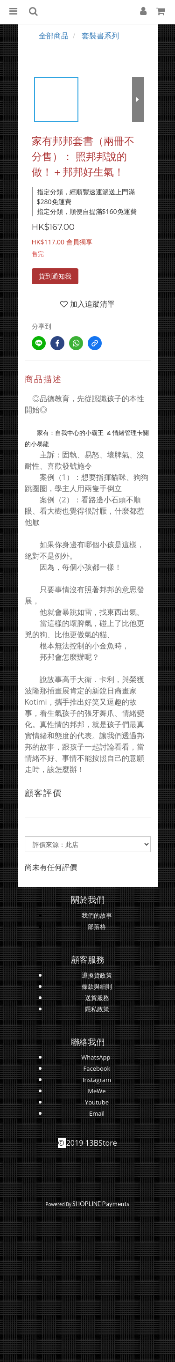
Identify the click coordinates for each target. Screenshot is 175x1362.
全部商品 (54, 35)
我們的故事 (97, 915)
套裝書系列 (100, 35)
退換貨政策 (97, 975)
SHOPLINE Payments (100, 1203)
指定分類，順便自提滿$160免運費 (87, 211)
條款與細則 (97, 986)
